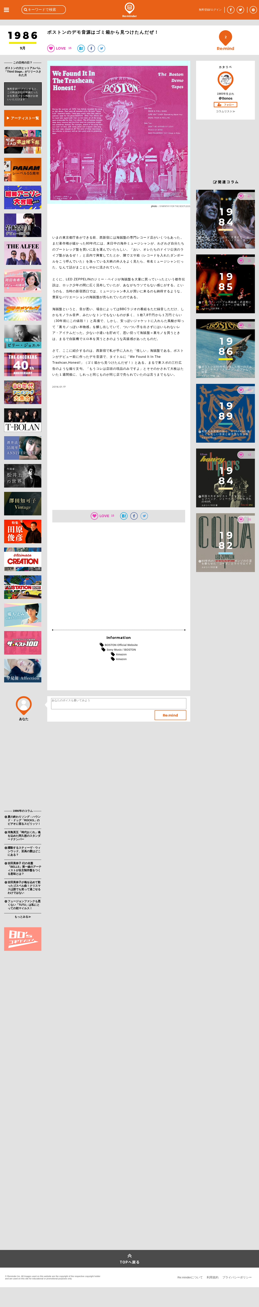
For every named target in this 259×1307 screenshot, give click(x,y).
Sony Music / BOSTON (121, 649)
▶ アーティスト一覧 (22, 118)
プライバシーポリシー (237, 1277)
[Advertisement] (22, 747)
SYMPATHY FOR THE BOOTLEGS (174, 206)
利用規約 (212, 1277)
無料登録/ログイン (210, 9)
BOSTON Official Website (121, 645)
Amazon (121, 654)
